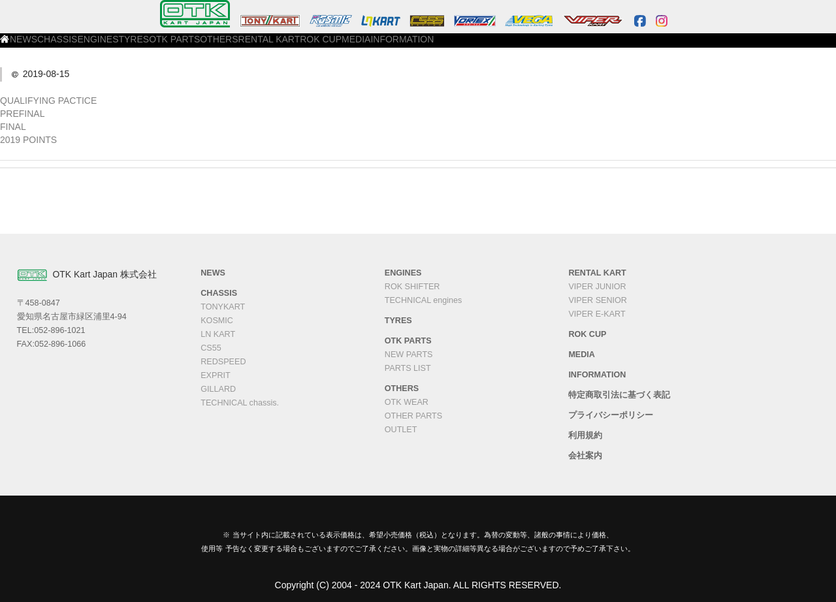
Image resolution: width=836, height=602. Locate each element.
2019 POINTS (28, 140)
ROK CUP (535, 46)
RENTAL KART (467, 46)
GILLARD (218, 389)
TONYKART (223, 306)
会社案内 (585, 455)
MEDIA (589, 46)
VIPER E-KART (596, 314)
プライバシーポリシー (610, 415)
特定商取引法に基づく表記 (619, 395)
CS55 (211, 348)
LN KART (218, 334)
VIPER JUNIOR (597, 286)
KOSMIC (217, 320)
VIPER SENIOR (597, 300)
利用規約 (585, 435)
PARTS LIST (408, 368)
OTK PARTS (340, 46)
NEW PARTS (409, 354)
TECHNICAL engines (423, 300)
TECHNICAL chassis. (240, 402)
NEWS (120, 46)
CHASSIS (172, 46)
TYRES (283, 46)
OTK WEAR (406, 402)
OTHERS (401, 46)
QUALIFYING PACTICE (48, 100)
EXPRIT (216, 375)
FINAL (13, 126)
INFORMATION (651, 46)
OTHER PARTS (413, 415)
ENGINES (229, 46)
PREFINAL (22, 113)
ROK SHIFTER (412, 286)
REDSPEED (223, 361)
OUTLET (401, 429)
